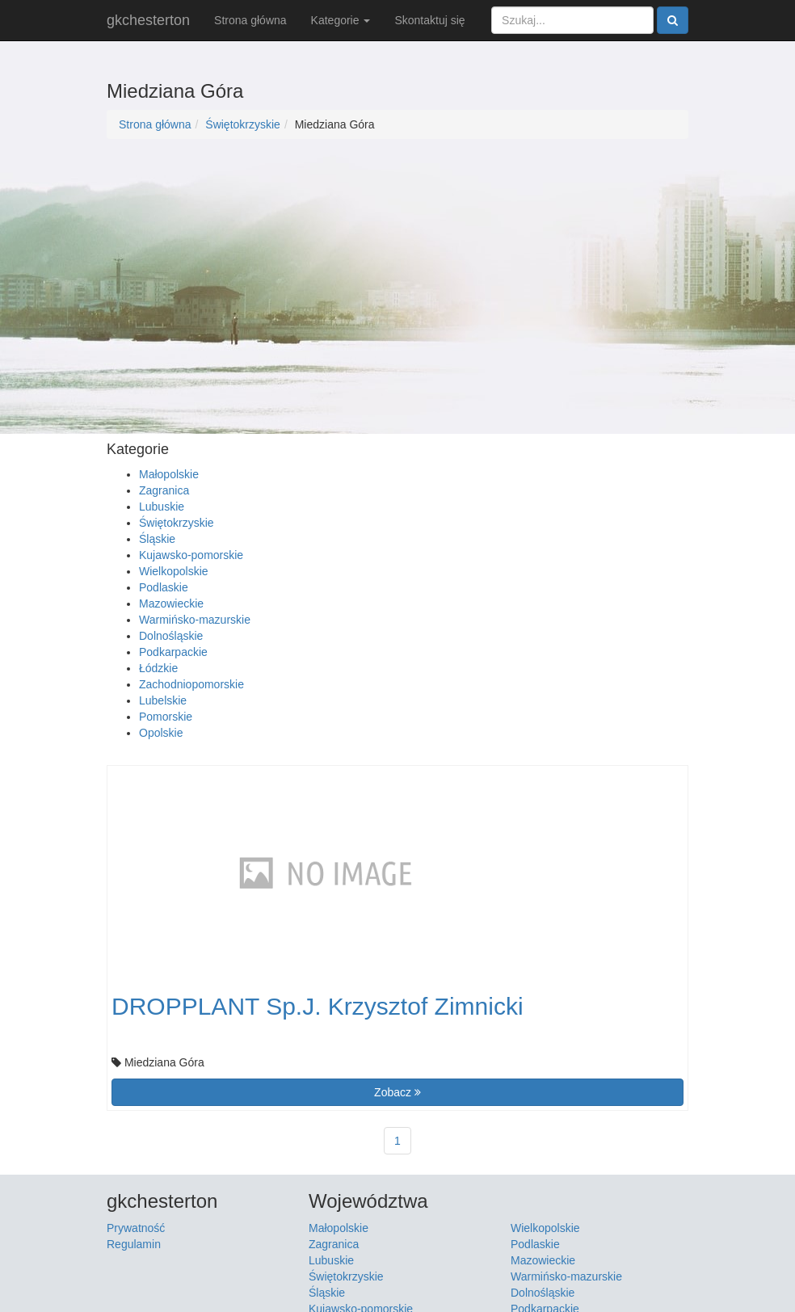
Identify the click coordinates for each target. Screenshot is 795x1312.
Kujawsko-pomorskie (191, 555)
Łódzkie (158, 668)
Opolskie (161, 732)
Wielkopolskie (173, 571)
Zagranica (164, 490)
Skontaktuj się (429, 20)
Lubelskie (163, 700)
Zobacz (397, 1092)
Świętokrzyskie (242, 124)
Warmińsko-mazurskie (194, 619)
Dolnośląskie (171, 635)
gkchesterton (148, 20)
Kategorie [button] (341, 20)
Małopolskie (169, 474)
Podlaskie (163, 587)
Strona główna (250, 20)
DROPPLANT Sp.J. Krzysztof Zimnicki (317, 1006)
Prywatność (136, 1228)
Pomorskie (165, 716)
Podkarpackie (173, 651)
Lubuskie (161, 506)
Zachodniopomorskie (191, 684)
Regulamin (134, 1244)
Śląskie (157, 538)
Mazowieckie (171, 603)
